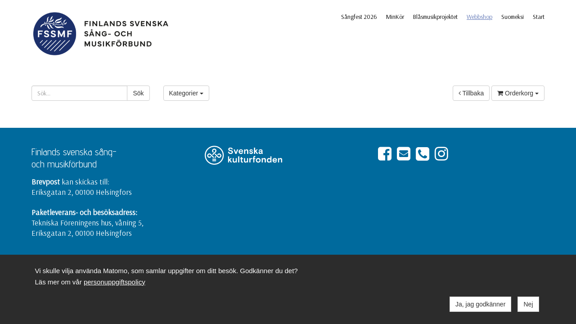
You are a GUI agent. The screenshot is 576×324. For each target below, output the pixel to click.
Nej (528, 304)
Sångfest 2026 (359, 16)
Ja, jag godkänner (480, 304)
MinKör (395, 16)
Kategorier (186, 93)
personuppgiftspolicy (114, 282)
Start (538, 16)
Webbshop (479, 16)
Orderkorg (518, 93)
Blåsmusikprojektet (435, 16)
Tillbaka (471, 93)
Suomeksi (512, 16)
